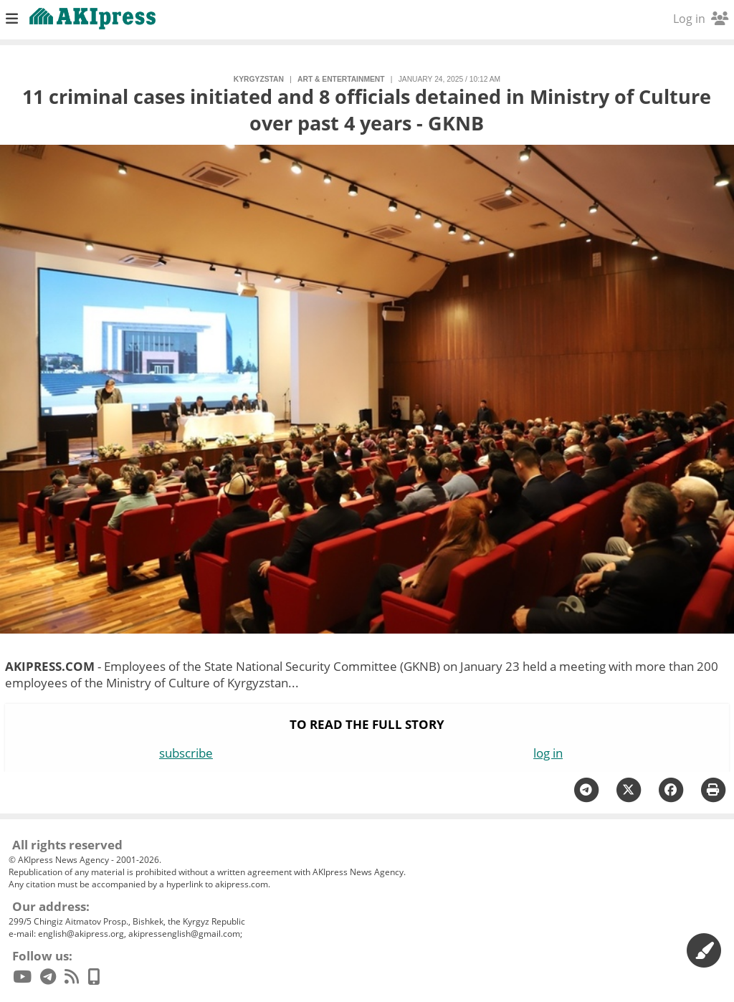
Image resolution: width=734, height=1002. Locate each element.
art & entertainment (340, 79)
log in (548, 753)
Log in (700, 19)
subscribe (186, 753)
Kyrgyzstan (259, 79)
